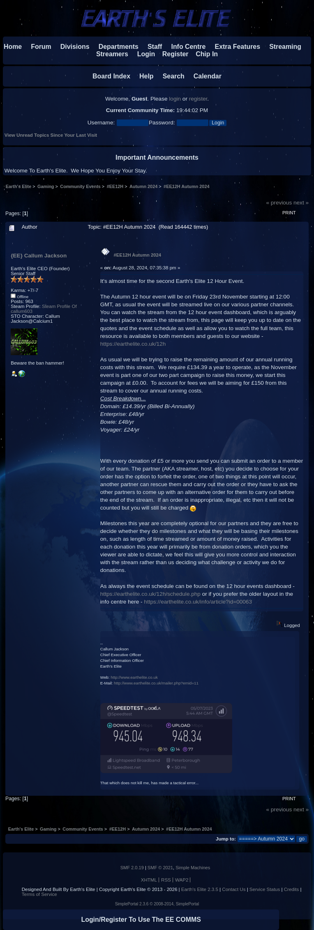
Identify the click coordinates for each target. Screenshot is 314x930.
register (198, 99)
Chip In (203, 54)
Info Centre (185, 46)
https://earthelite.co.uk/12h (133, 344)
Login (142, 54)
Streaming (285, 46)
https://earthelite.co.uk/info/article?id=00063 (198, 602)
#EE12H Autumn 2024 (137, 255)
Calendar (204, 76)
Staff (151, 46)
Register (171, 54)
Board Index (111, 76)
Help (142, 76)
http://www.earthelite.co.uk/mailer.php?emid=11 (156, 683)
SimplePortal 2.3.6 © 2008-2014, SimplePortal (157, 904)
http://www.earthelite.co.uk (134, 677)
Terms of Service (39, 894)
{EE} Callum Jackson (39, 256)
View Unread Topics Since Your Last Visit (51, 135)
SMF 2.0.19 (132, 867)
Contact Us (233, 889)
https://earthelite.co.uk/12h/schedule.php (150, 594)
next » (301, 203)
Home (13, 46)
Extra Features (238, 46)
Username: (101, 122)
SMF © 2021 (160, 867)
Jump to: (226, 838)
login (175, 99)
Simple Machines (192, 867)
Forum (37, 46)
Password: (162, 122)
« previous (279, 203)
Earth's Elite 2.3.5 (199, 889)
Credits (291, 889)
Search (170, 76)
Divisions (75, 46)
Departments (119, 46)
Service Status (264, 889)
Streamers (112, 54)
